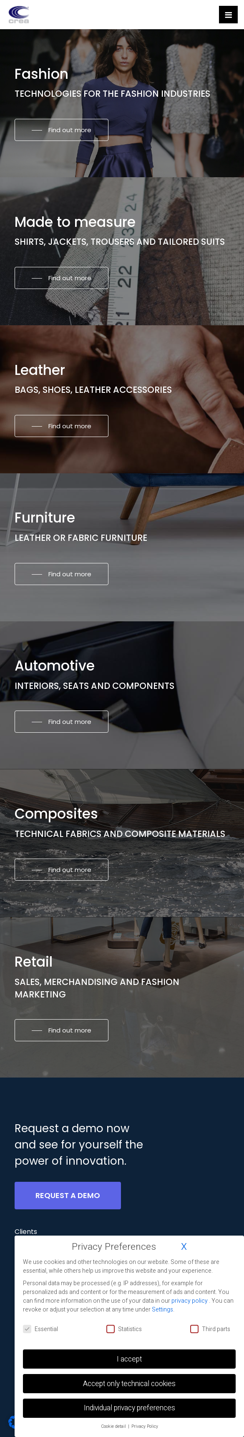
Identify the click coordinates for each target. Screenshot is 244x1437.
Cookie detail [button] (114, 1426)
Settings (162, 1309)
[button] (61, 130)
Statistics (124, 1329)
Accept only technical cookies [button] (129, 1384)
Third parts (210, 1329)
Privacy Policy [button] (144, 1426)
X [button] (184, 1247)
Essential (40, 1329)
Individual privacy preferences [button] (129, 1408)
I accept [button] (129, 1359)
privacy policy (190, 1300)
